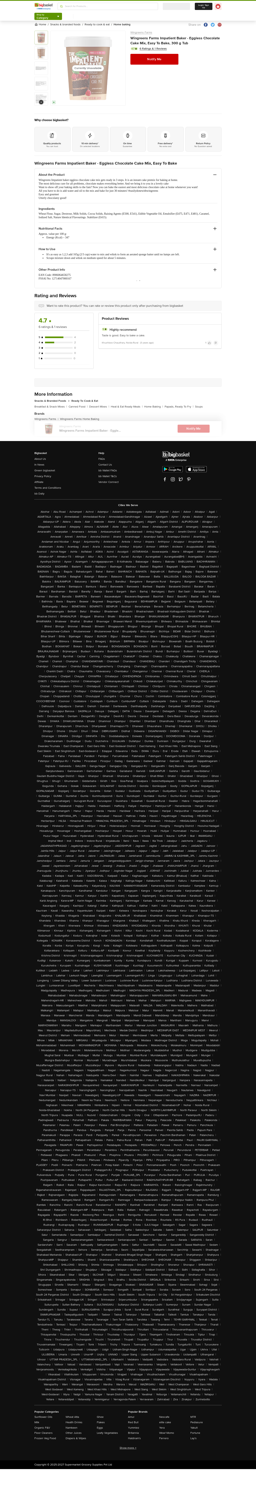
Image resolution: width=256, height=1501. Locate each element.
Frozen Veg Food (45, 1438)
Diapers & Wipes (76, 1438)
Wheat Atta (72, 1417)
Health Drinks (74, 1422)
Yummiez (133, 1427)
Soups (199, 406)
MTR (193, 1417)
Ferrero (164, 1438)
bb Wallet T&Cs (107, 476)
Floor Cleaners (43, 1433)
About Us (40, 459)
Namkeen (71, 1427)
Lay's (193, 1438)
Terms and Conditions (47, 487)
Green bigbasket (44, 470)
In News (39, 464)
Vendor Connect (108, 482)
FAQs (101, 459)
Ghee (100, 1417)
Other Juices (74, 1433)
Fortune (195, 1433)
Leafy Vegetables (107, 1433)
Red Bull (133, 1422)
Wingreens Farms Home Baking (79, 419)
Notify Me (154, 59)
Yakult (194, 1427)
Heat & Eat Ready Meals (127, 406)
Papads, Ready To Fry (179, 406)
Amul (131, 1417)
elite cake (165, 1422)
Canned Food (78, 406)
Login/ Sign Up (203, 6)
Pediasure (196, 1422)
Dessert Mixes (99, 406)
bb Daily (39, 493)
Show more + (128, 1448)
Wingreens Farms (141, 32)
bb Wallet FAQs (107, 470)
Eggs (100, 1427)
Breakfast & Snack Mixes (50, 406)
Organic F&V (42, 1427)
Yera (162, 1427)
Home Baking (153, 406)
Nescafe (164, 1417)
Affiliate (38, 482)
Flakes (101, 1422)
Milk (36, 1422)
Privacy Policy (42, 476)
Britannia (133, 1433)
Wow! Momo (166, 1433)
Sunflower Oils (43, 1417)
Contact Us (105, 464)
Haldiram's (134, 1438)
